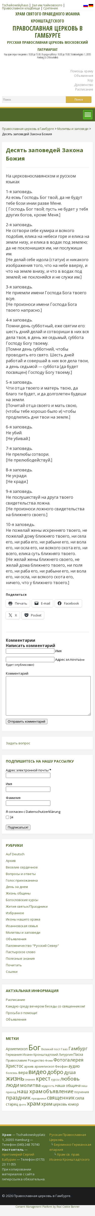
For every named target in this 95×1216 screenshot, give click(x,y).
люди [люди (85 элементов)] (12, 1092)
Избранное (15, 920)
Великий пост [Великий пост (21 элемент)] (50, 1057)
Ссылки (11, 979)
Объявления (83, 76)
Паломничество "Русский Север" (32, 953)
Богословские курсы (22, 907)
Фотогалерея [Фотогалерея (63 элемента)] (68, 1067)
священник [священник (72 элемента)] (60, 1105)
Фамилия (13, 805)
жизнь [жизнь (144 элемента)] (15, 1086)
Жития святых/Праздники (27, 914)
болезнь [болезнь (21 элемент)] (11, 1080)
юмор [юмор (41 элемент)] (73, 1111)
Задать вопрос (18, 750)
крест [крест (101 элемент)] (43, 1086)
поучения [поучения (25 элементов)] (81, 1099)
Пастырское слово (20, 959)
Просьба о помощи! (21, 1020)
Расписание (84, 89)
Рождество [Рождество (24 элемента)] (36, 1068)
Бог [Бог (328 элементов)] (34, 1055)
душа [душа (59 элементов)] (70, 1080)
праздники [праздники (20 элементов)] (38, 1106)
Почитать (14, 972)
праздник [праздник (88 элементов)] (18, 1105)
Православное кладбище (21, 8)
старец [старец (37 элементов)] (12, 1111)
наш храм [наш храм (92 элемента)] (29, 1098)
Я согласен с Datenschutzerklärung (33, 819)
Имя (58, 651)
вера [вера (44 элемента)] (23, 1080)
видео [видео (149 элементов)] (37, 1079)
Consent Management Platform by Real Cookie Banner (47, 1214)
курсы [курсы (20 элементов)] (55, 1087)
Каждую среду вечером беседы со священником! (45, 1014)
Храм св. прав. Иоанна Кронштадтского (69, 1164)
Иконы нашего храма (23, 927)
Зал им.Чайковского (47, 5)
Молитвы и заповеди (23, 940)
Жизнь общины (18, 901)
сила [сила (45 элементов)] (79, 1105)
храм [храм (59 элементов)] (46, 1111)
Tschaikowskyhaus (15, 5)
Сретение (50, 8)
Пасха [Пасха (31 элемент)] (78, 1062)
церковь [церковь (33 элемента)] (60, 1111)
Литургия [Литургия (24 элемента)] (66, 1062)
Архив (11, 868)
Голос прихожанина (22, 888)
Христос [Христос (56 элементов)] (14, 1073)
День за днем (17, 894)
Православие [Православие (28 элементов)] (16, 1068)
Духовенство (83, 85)
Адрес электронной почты (28, 777)
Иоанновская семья (22, 933)
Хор (90, 80)
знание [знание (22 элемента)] (30, 1087)
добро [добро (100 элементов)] (55, 1079)
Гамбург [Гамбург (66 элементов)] (77, 1056)
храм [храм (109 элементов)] (34, 1111)
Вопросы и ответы (21, 881)
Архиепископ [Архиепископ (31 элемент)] (17, 1056)
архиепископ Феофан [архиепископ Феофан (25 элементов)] (51, 1074)
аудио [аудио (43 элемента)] (74, 1073)
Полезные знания (20, 966)
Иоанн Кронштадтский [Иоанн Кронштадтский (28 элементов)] (40, 1062)
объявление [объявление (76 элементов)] (58, 1098)
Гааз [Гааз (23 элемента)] (64, 1057)
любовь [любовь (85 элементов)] (70, 1086)
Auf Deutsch (15, 861)
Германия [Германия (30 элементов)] (14, 1062)
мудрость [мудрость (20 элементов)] (48, 1093)
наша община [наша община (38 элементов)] (68, 1092)
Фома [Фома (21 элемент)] (49, 1068)
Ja (9, 824)
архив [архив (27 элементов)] (29, 1074)
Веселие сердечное (22, 875)
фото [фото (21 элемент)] (22, 1112)
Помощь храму (81, 71)
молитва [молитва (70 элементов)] (30, 1092)
